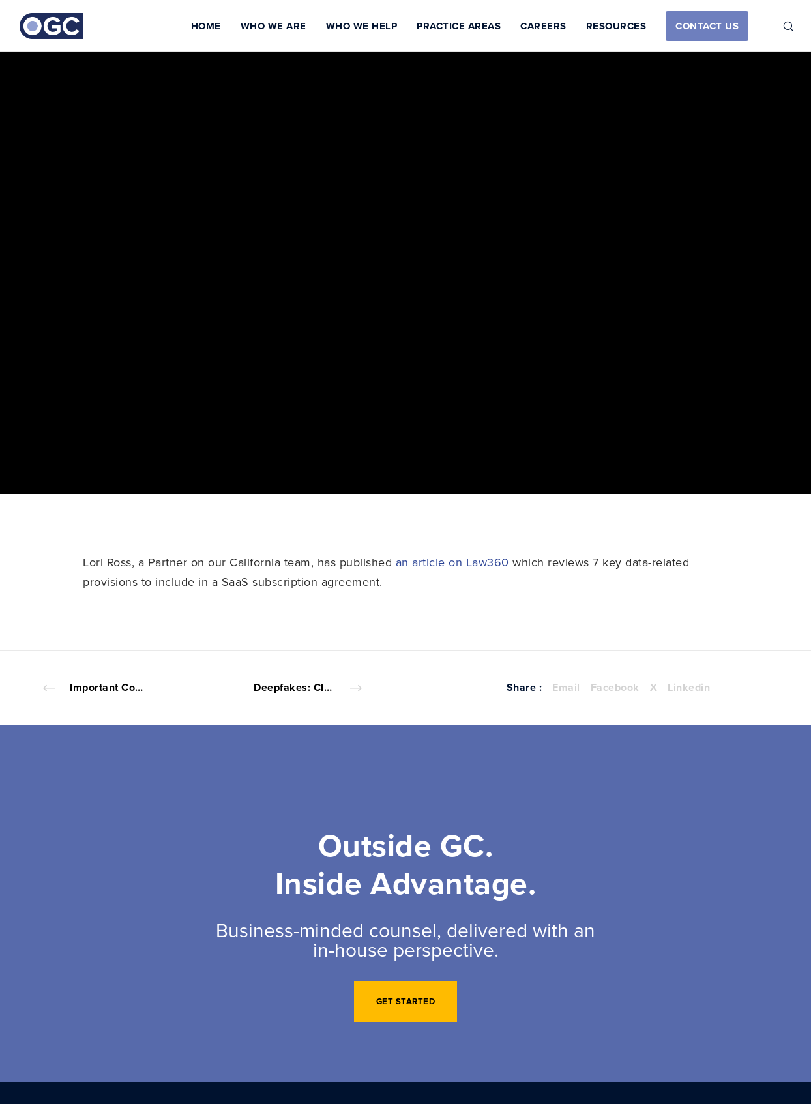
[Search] (780, 26)
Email (566, 687)
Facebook (615, 687)
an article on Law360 (452, 562)
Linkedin (689, 687)
